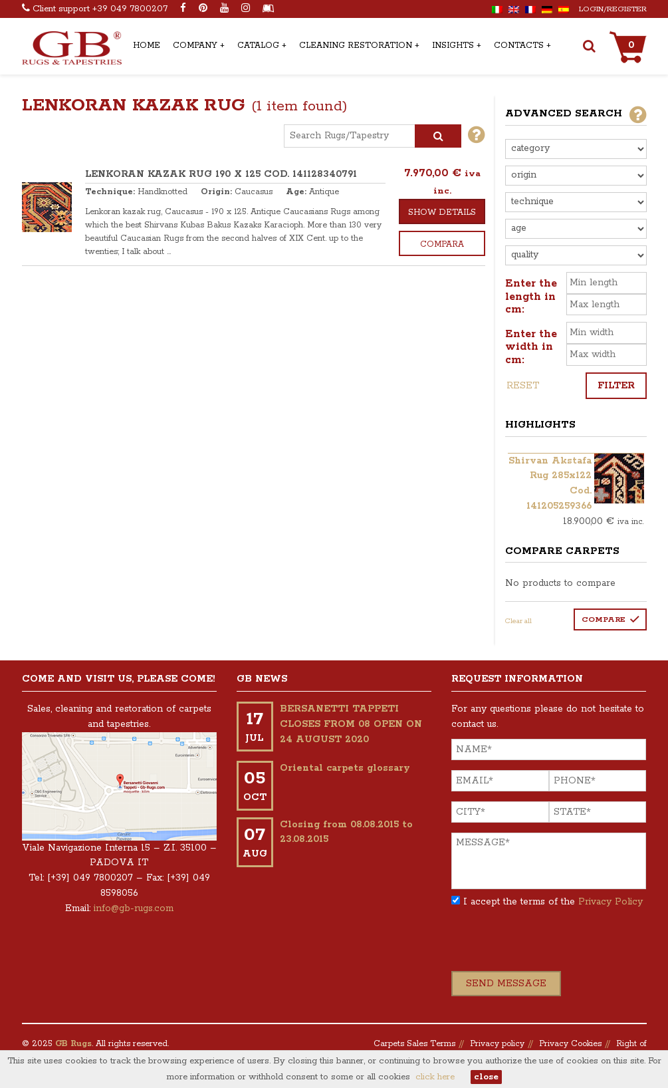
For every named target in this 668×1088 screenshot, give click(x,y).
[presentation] (552, 945)
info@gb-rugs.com (133, 908)
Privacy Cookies (570, 1044)
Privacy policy (497, 1044)
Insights (453, 46)
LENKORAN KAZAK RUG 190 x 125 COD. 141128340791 (221, 174)
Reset (522, 386)
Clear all (518, 621)
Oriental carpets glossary (345, 768)
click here (435, 1077)
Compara (442, 244)
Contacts (519, 46)
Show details (442, 212)
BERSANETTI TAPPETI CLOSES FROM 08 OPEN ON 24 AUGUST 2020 (351, 724)
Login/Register (613, 9)
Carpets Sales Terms (414, 1044)
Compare (603, 619)
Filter (616, 386)
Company (195, 46)
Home (146, 46)
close (486, 1077)
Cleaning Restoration (355, 46)
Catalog (258, 46)
